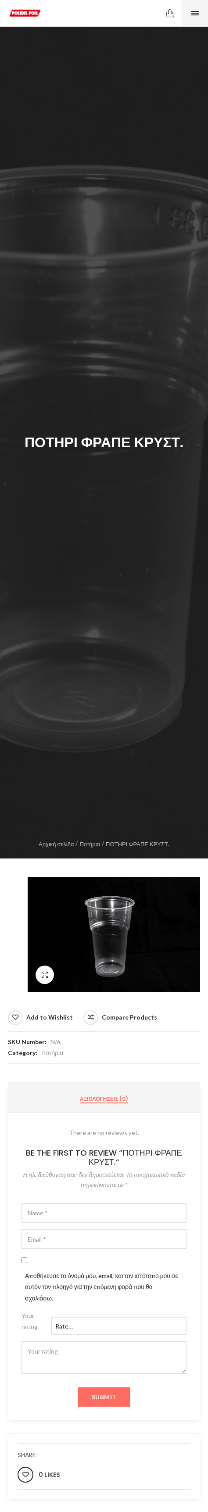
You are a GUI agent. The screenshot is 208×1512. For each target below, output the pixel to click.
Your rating (30, 1321)
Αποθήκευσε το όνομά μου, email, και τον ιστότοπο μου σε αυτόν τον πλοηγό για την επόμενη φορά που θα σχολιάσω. (101, 1286)
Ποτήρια (89, 844)
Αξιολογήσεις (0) (104, 1099)
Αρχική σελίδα (56, 844)
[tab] (104, 1099)
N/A (55, 1041)
